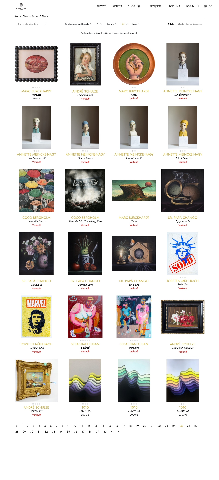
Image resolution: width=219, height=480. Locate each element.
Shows (101, 6)
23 (166, 426)
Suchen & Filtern (40, 16)
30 (31, 432)
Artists (117, 6)
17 (123, 426)
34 (60, 432)
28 (16, 432)
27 (195, 426)
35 (68, 432)
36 (75, 432)
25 (181, 426)
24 (173, 426)
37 (82, 432)
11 (81, 426)
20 (144, 426)
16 (116, 426)
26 (188, 426)
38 (90, 432)
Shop (131, 6)
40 (105, 432)
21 (152, 426)
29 (24, 432)
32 (46, 432)
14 (102, 426)
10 (74, 426)
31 (39, 432)
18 (130, 426)
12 (88, 426)
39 (97, 432)
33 (53, 432)
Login (190, 6)
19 (137, 426)
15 (109, 426)
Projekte (156, 6)
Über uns (174, 6)
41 (112, 432)
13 (95, 426)
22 (159, 426)
